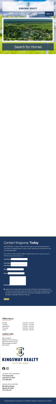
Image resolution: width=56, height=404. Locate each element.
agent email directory (16, 256)
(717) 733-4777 (7, 390)
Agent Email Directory (10, 340)
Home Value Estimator (10, 341)
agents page (44, 254)
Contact (5, 345)
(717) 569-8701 (7, 379)
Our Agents (6, 338)
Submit (6, 299)
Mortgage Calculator (9, 343)
